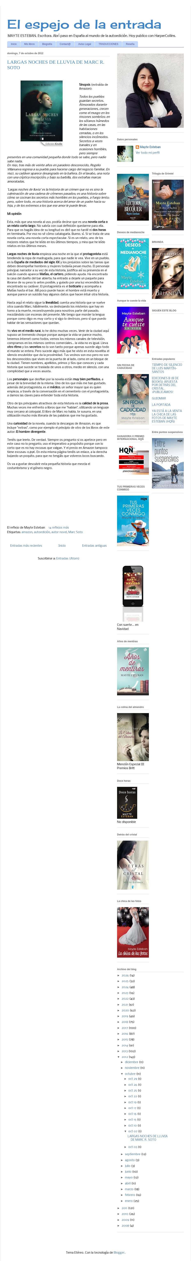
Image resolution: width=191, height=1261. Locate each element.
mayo (129, 1177)
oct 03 (133, 1147)
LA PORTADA (161, 405)
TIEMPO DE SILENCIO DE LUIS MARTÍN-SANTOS (167, 368)
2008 (126, 1225)
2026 (126, 975)
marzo (129, 1189)
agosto (130, 1160)
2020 (126, 1010)
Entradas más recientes (26, 545)
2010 (125, 1214)
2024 (125, 987)
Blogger (119, 1252)
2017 (125, 1028)
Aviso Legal (84, 44)
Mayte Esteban (150, 147)
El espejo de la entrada (84, 24)
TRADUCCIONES (108, 44)
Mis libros (29, 44)
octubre (130, 1074)
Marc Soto (75, 532)
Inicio (14, 44)
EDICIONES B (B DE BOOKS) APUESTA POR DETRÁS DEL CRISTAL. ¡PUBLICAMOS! (165, 385)
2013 (125, 1051)
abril (128, 1183)
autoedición (42, 532)
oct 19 (132, 1102)
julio (128, 1166)
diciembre (132, 1062)
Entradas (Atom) (67, 558)
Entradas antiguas (94, 545)
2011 (125, 1208)
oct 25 (133, 1090)
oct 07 (133, 1131)
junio (128, 1171)
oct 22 (133, 1096)
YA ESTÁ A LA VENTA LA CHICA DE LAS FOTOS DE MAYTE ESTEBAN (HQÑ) (167, 416)
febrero (130, 1195)
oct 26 (133, 1085)
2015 (125, 1039)
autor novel (59, 532)
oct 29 (133, 1079)
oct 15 (132, 1119)
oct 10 (133, 1125)
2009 (126, 1220)
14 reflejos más (59, 527)
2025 (125, 981)
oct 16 (132, 1114)
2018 (125, 1022)
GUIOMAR (159, 398)
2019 (125, 1016)
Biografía (47, 44)
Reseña (130, 44)
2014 (125, 1045)
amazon (27, 532)
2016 (125, 1033)
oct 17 (132, 1108)
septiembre (133, 1154)
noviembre (132, 1068)
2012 (125, 1057)
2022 (125, 998)
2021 (125, 1004)
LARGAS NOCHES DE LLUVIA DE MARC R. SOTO (148, 1138)
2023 (125, 993)
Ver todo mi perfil (148, 152)
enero (129, 1201)
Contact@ (65, 44)
